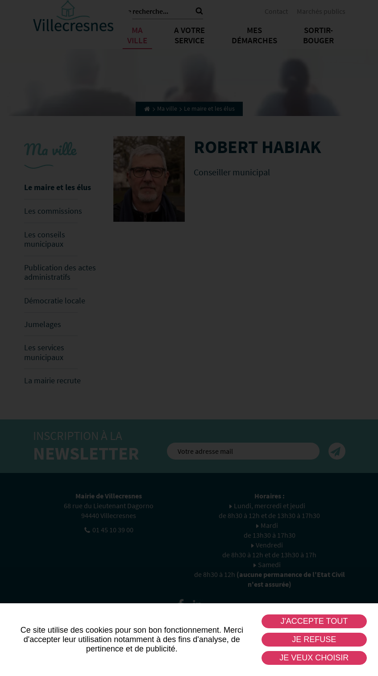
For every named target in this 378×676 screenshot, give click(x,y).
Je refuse (314, 639)
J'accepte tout (314, 621)
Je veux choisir (314, 657)
